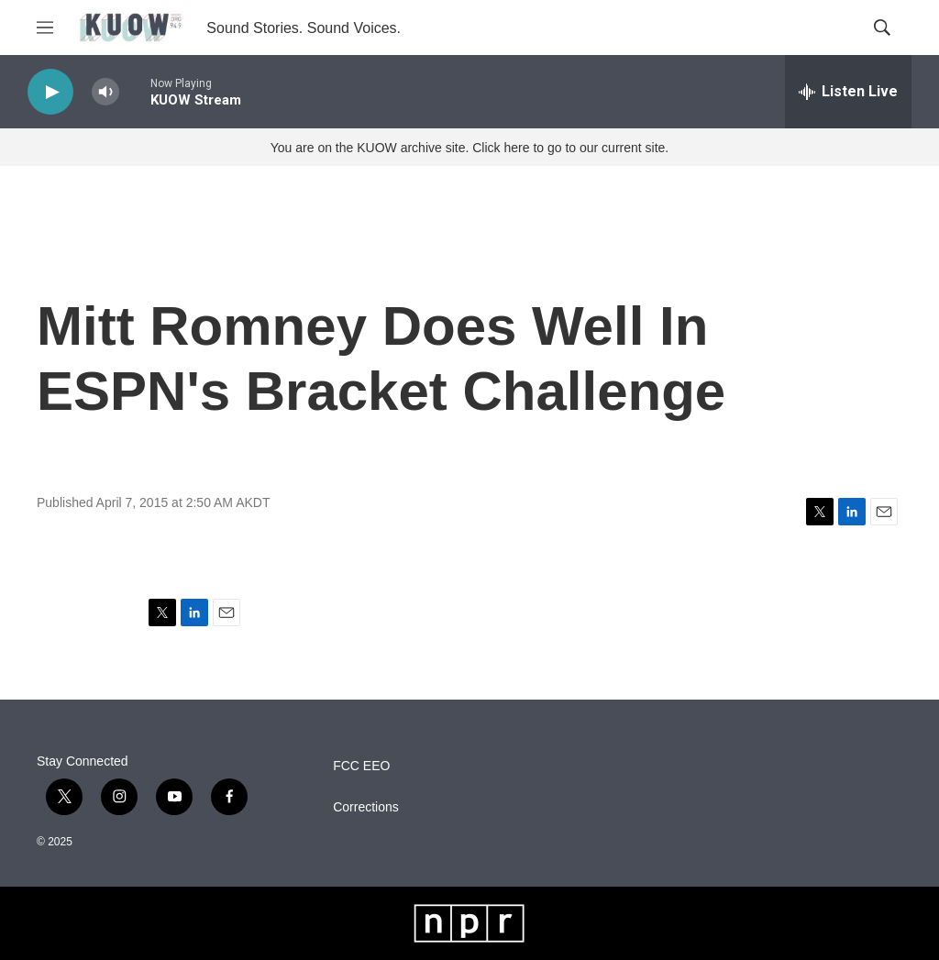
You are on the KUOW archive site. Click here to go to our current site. (469, 147)
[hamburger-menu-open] (45, 27)
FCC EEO (361, 766)
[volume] (105, 92)
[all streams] (848, 91)
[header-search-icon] (882, 27)
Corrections (366, 807)
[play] (50, 92)
